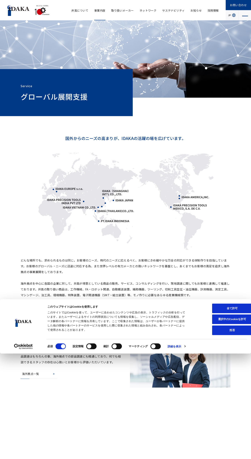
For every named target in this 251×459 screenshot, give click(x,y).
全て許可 (220, 413)
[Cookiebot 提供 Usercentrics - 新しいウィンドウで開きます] (23, 452)
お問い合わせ (238, 5)
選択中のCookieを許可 (221, 424)
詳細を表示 (174, 451)
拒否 (221, 435)
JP (232, 15)
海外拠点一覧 (30, 374)
